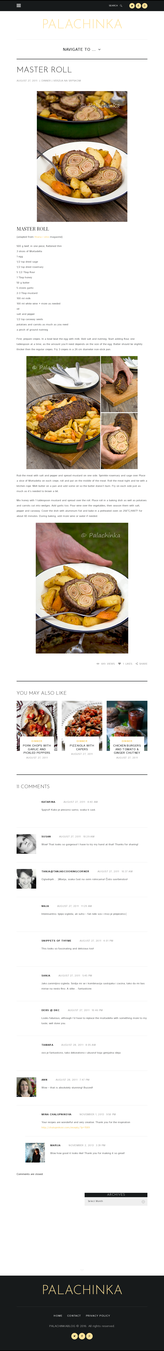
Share (143, 664)
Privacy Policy (98, 1316)
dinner (46, 81)
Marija (55, 1145)
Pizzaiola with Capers (82, 748)
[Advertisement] (48, 1220)
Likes (127, 664)
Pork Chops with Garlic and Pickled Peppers (37, 749)
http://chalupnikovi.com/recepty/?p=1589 (65, 1127)
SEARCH (113, 5)
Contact (74, 1316)
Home (58, 1316)
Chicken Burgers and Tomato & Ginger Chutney (127, 749)
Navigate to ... (79, 50)
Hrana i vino (41, 237)
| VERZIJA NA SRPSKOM (66, 81)
